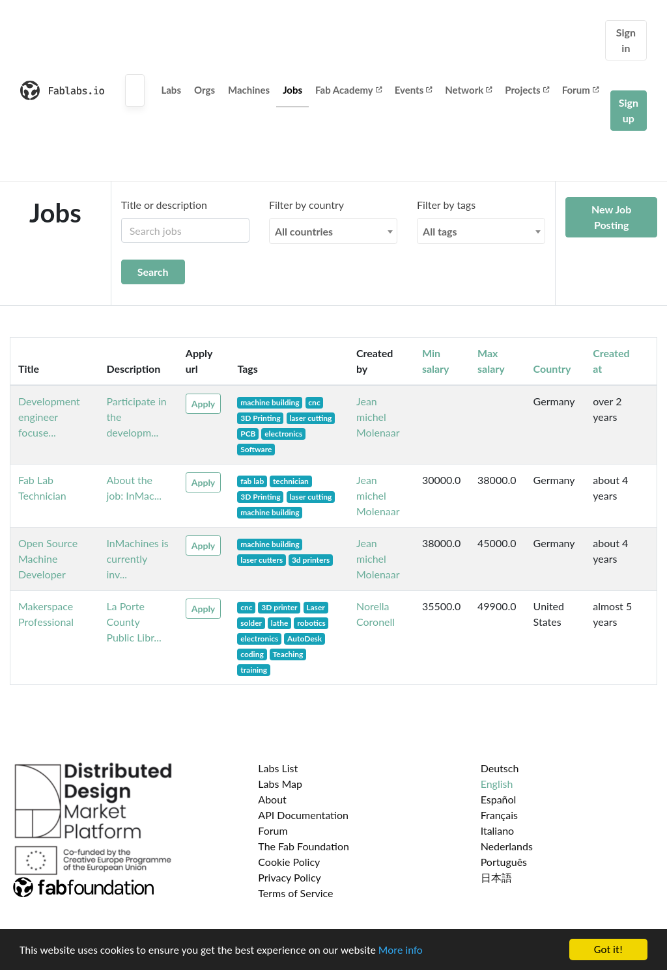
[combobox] (333, 231)
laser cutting (310, 418)
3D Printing (260, 418)
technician (291, 481)
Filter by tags (446, 204)
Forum (580, 90)
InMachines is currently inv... (137, 558)
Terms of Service (295, 893)
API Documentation (303, 815)
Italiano (498, 830)
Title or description (164, 204)
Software (256, 449)
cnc (314, 402)
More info (400, 951)
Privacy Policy (289, 877)
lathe (280, 623)
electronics (283, 433)
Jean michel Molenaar (378, 416)
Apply (203, 403)
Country (552, 368)
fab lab (252, 481)
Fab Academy (348, 90)
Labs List (278, 768)
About (272, 799)
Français (499, 815)
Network (468, 90)
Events (414, 90)
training (253, 670)
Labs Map (280, 783)
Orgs (204, 90)
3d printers (311, 560)
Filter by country (306, 204)
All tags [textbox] (440, 231)
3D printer (279, 607)
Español (499, 799)
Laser (315, 607)
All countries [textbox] (304, 231)
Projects (526, 90)
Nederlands (507, 846)
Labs (171, 90)
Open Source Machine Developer (48, 558)
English (497, 783)
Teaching (287, 654)
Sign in (626, 40)
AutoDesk (304, 638)
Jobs (292, 90)
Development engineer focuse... (49, 416)
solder (251, 623)
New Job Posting (611, 217)
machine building (269, 402)
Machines (249, 90)
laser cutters (261, 560)
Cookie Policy (289, 861)
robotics (311, 623)
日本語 (496, 877)
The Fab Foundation (303, 846)
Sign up (628, 110)
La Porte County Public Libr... (133, 621)
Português (504, 861)
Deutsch (500, 768)
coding (252, 654)
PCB (247, 433)
